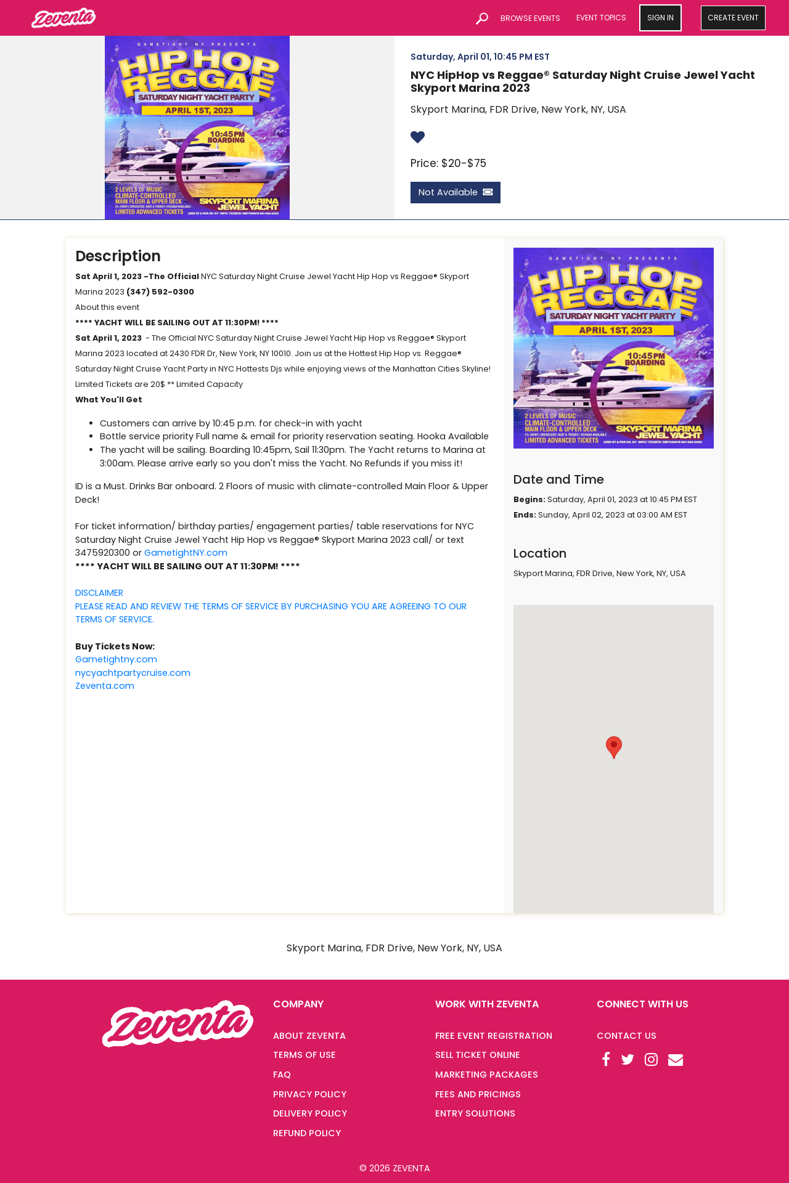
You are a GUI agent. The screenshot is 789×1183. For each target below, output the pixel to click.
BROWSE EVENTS (530, 18)
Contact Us (626, 1036)
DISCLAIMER (99, 593)
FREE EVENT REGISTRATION (493, 1036)
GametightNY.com (185, 553)
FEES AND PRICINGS (478, 1094)
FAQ (282, 1074)
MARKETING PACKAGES (486, 1074)
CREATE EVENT (733, 17)
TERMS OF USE (304, 1055)
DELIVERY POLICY (310, 1113)
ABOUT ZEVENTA (309, 1036)
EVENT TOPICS (601, 17)
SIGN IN (660, 17)
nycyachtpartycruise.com (132, 673)
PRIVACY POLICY (309, 1094)
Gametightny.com (116, 659)
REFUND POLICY (307, 1133)
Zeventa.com (104, 686)
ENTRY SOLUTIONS (475, 1113)
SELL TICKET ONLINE (477, 1055)
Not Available (456, 192)
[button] (614, 747)
